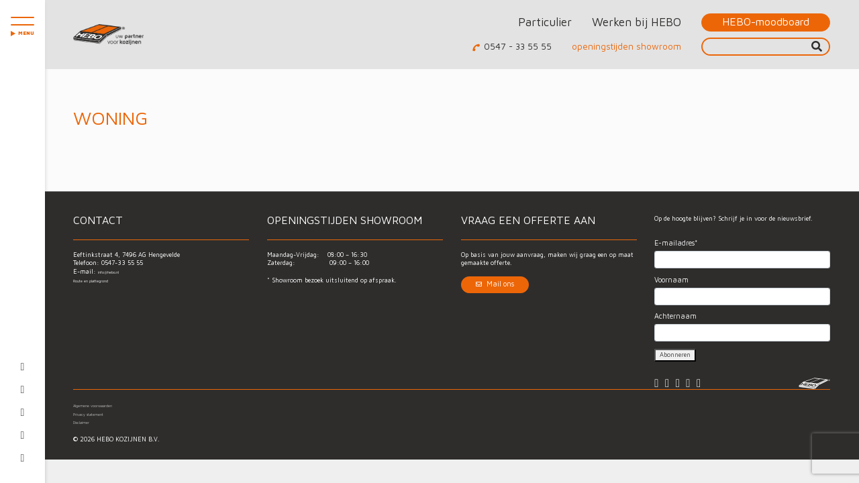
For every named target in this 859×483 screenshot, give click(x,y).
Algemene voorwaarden (106, 414)
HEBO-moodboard (765, 21)
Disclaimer (88, 431)
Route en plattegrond (104, 280)
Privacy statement (100, 423)
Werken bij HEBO (636, 22)
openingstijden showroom (626, 46)
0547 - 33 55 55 (518, 46)
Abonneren (675, 354)
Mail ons (495, 284)
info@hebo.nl (118, 271)
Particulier (545, 22)
